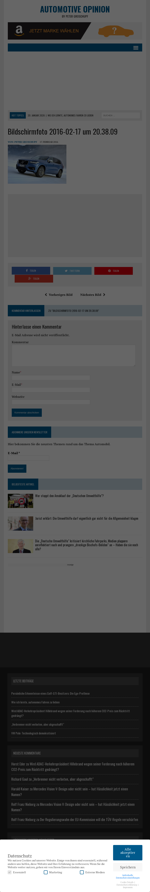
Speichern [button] (128, 867)
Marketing (53, 872)
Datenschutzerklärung (127, 884)
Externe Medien (92, 872)
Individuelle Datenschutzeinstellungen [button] (128, 876)
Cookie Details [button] (127, 882)
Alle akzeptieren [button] (127, 852)
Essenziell (17, 872)
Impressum (128, 887)
